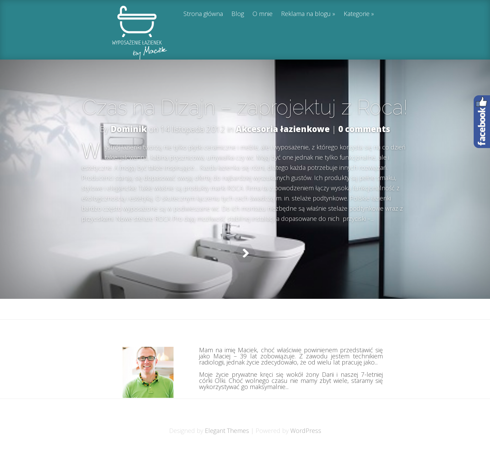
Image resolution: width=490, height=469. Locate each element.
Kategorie (357, 14)
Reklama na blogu (306, 14)
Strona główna (203, 14)
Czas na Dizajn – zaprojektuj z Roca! (245, 107)
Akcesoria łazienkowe (283, 128)
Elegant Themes (227, 447)
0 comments (364, 128)
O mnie (262, 14)
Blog (237, 14)
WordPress (305, 447)
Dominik (129, 128)
